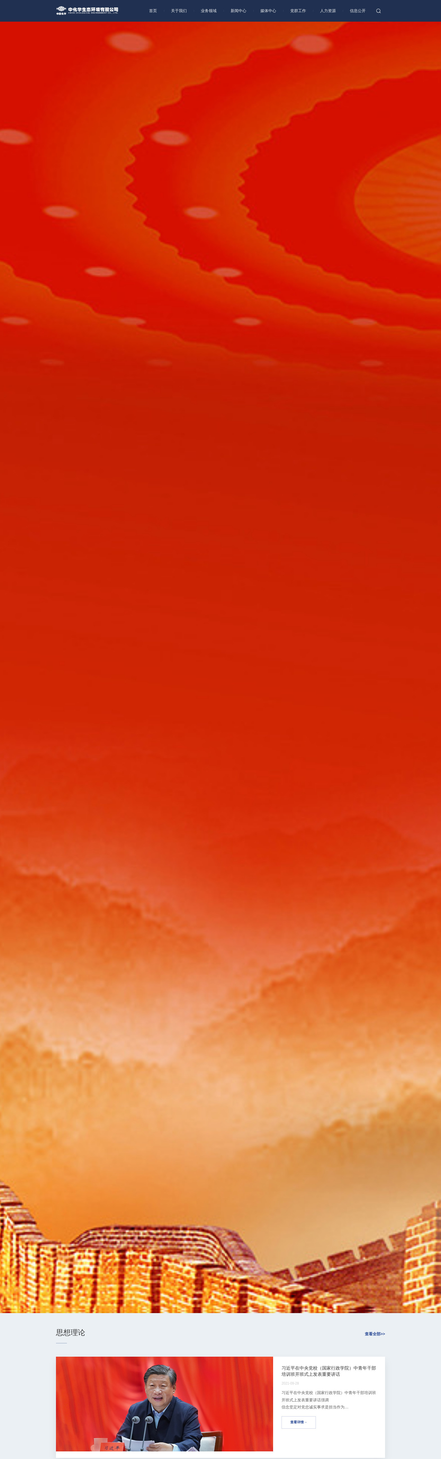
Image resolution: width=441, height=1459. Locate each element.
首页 (153, 11)
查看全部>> (375, 1334)
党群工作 (298, 11)
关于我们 (179, 11)
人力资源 (328, 11)
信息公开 (358, 11)
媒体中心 (268, 11)
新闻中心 (238, 11)
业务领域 (209, 11)
